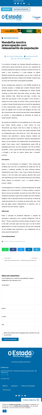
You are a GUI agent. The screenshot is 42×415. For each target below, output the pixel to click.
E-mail (4, 316)
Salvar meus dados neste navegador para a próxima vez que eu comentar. (21, 334)
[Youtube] (24, 3)
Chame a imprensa (31, 400)
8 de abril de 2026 (19, 1)
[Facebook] (18, 3)
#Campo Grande (8, 241)
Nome (4, 308)
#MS (24, 241)
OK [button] (4, 411)
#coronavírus (18, 241)
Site (3, 324)
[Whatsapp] (15, 3)
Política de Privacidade (28, 386)
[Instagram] (21, 3)
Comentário (6, 285)
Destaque (7, 38)
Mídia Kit (5, 386)
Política (15, 38)
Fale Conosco (7, 390)
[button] (29, 4)
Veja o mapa (4, 374)
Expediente (14, 386)
